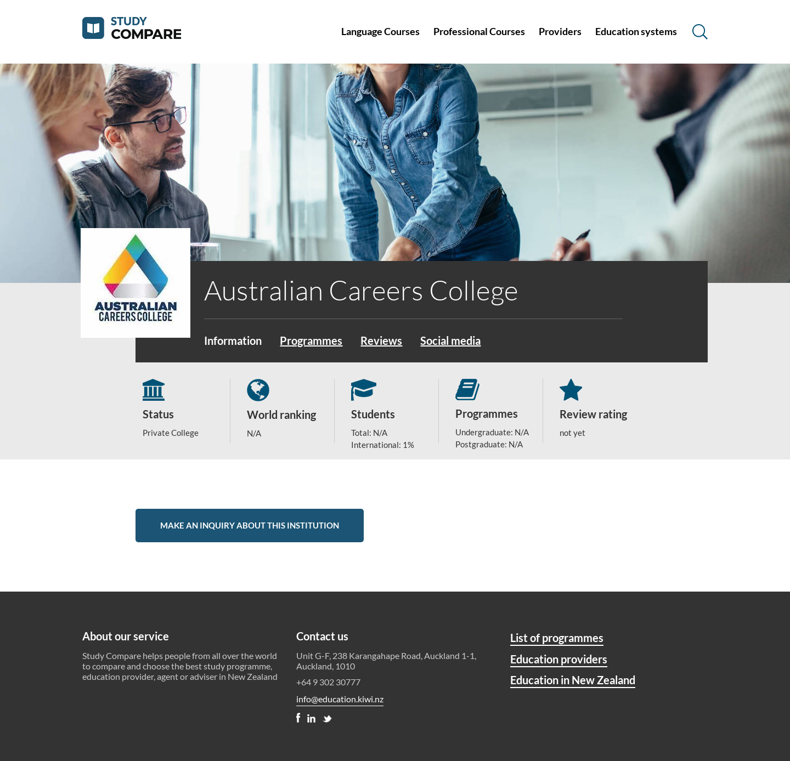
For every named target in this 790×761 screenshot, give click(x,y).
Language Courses (380, 31)
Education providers (558, 659)
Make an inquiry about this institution (249, 525)
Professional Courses (479, 31)
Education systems (636, 31)
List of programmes (556, 637)
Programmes (311, 340)
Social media (450, 340)
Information (233, 340)
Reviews (381, 340)
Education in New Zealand (572, 679)
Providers (560, 31)
